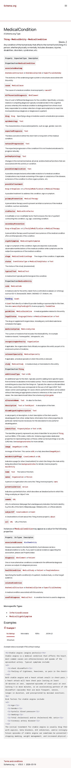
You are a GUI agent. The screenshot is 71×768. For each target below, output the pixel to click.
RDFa (37, 633)
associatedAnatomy (13, 68)
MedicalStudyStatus (38, 261)
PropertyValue (23, 428)
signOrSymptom (12, 241)
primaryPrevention (14, 198)
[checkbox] (35, 42)
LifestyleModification (33, 189)
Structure (10, 640)
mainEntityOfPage (13, 456)
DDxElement (33, 95)
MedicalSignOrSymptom (30, 241)
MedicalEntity (19, 39)
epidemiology (11, 121)
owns (56, 482)
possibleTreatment (14, 184)
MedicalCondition (37, 39)
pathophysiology (12, 156)
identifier (10, 428)
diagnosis (9, 558)
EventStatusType (20, 261)
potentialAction (13, 487)
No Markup (11, 633)
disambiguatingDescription (18, 410)
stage (7, 256)
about (52, 517)
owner (7, 477)
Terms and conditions (13, 761)
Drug (13, 116)
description (10, 405)
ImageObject (17, 447)
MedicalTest (23, 271)
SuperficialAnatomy (52, 73)
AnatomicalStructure (14, 73)
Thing (7, 39)
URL (29, 374)
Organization (33, 341)
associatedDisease (13, 542)
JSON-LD (49, 633)
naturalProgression (14, 143)
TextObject (29, 405)
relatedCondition (13, 583)
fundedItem (50, 306)
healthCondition (13, 570)
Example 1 (11, 628)
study (7, 364)
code (7, 286)
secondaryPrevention (14, 224)
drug (7, 116)
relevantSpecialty (13, 354)
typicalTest (10, 271)
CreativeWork (29, 456)
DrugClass (16, 189)
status (8, 261)
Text (21, 121)
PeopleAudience (52, 570)
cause (7, 85)
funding (8, 299)
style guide (49, 395)
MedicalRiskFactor (25, 211)
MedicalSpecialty (32, 354)
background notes (24, 441)
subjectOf (9, 512)
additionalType (12, 374)
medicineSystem (12, 329)
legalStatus (10, 316)
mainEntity (10, 467)
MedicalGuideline (24, 311)
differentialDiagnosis (16, 95)
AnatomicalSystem (33, 73)
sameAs (8, 499)
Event (32, 512)
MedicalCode (16, 286)
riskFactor (10, 211)
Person (29, 477)
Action (25, 487)
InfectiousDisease (18, 612)
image (7, 447)
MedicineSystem (28, 329)
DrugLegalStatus (25, 316)
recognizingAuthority (15, 341)
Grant (16, 299)
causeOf (48, 90)
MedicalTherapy (53, 189)
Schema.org (10, 5)
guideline (10, 311)
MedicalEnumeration (44, 316)
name (7, 472)
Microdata (25, 633)
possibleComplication (15, 169)
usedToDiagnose (12, 597)
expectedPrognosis (13, 131)
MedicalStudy (17, 364)
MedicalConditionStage (22, 256)
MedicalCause (18, 85)
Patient (31, 558)
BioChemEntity (30, 542)
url (6, 522)
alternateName (12, 400)
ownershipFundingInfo (21, 306)
